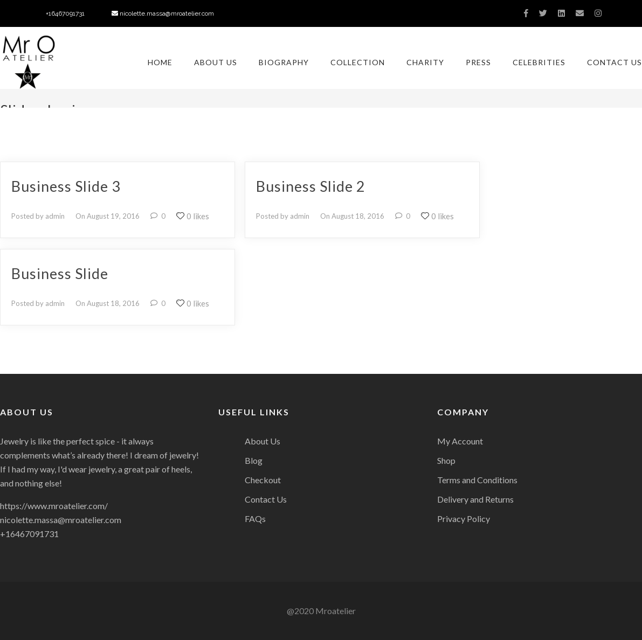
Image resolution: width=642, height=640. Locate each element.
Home (160, 62)
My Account (460, 441)
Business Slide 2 (310, 186)
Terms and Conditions (477, 480)
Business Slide (59, 273)
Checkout (263, 480)
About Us (215, 62)
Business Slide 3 (66, 186)
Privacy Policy (463, 518)
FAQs (255, 518)
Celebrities (539, 62)
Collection (357, 62)
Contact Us (614, 62)
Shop (446, 460)
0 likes (192, 216)
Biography (284, 62)
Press (478, 62)
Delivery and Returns (475, 499)
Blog (254, 460)
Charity (425, 62)
